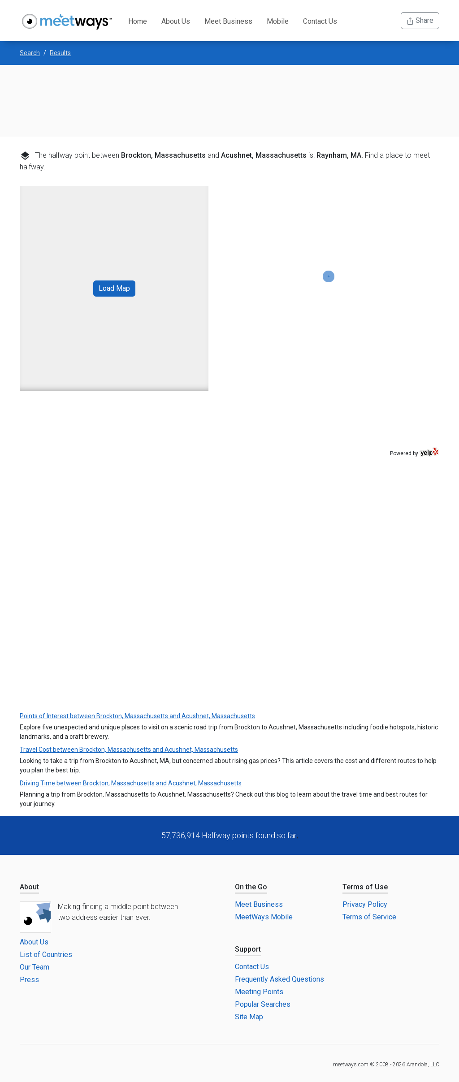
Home (137, 21)
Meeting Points (259, 991)
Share (420, 20)
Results (60, 52)
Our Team (34, 967)
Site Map (249, 1017)
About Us (175, 21)
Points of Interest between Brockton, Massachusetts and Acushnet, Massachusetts (137, 716)
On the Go (251, 887)
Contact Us (320, 21)
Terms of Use (365, 887)
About (29, 887)
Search (30, 52)
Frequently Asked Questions (279, 979)
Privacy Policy (364, 904)
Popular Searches (262, 1004)
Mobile (278, 21)
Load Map (114, 288)
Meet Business (228, 21)
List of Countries (46, 954)
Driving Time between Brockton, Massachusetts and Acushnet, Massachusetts (131, 783)
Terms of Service (369, 917)
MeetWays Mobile (264, 917)
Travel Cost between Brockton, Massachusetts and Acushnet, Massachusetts (129, 749)
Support (248, 949)
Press (29, 979)
